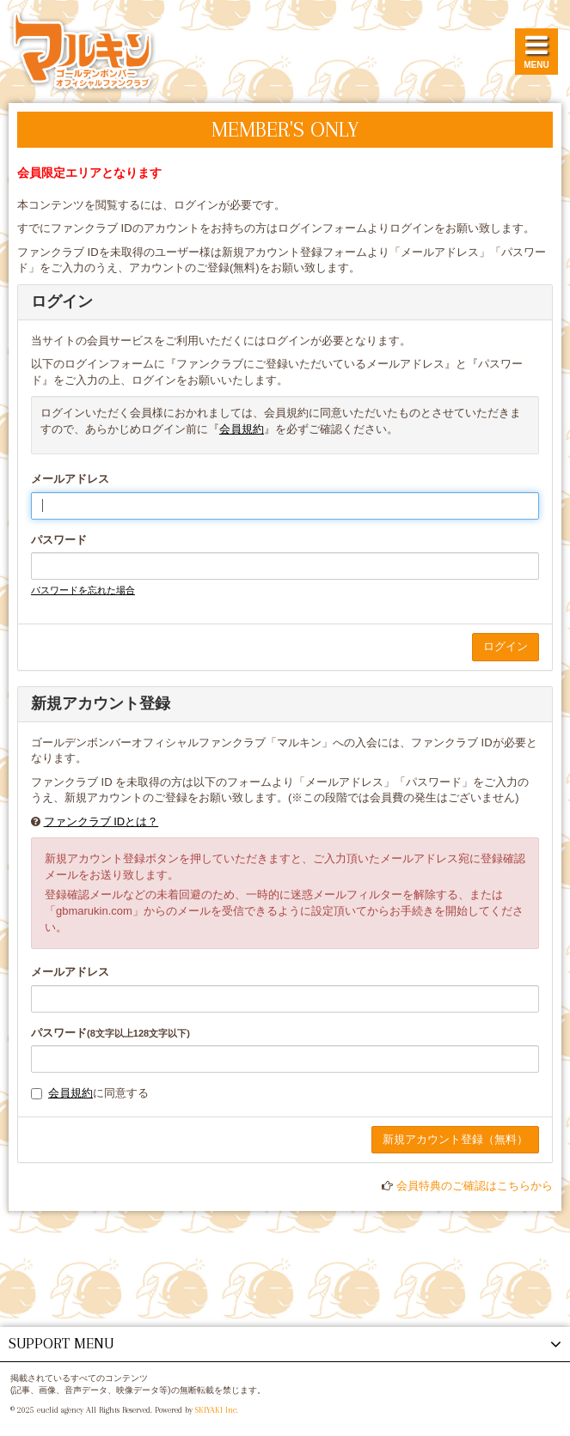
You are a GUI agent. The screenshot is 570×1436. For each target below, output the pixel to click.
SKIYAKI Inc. (216, 1410)
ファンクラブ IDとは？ (101, 821)
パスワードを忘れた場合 (83, 590)
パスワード (59, 539)
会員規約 (241, 429)
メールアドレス (70, 478)
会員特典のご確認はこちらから (474, 1185)
